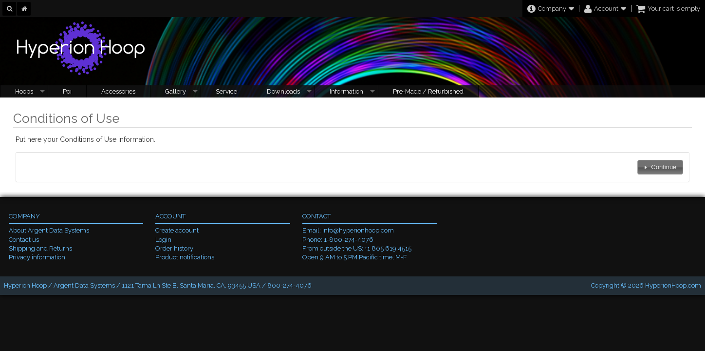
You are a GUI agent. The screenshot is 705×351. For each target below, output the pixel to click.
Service (226, 91)
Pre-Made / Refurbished (428, 91)
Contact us (24, 239)
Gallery (175, 91)
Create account (177, 230)
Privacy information (37, 257)
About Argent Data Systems (49, 230)
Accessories (118, 91)
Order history (174, 248)
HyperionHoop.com (673, 285)
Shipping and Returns (40, 248)
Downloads (283, 91)
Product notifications (184, 257)
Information (346, 91)
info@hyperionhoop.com (358, 230)
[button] (660, 167)
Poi (67, 91)
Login (163, 239)
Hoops (24, 91)
